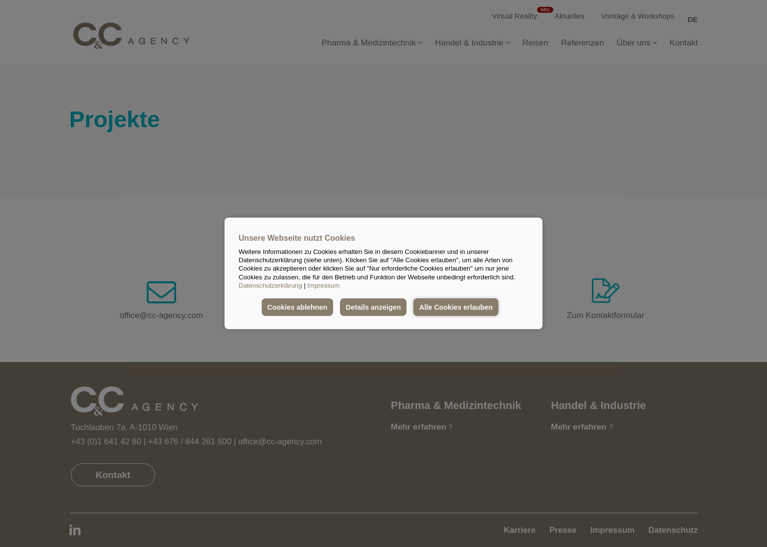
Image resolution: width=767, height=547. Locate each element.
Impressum (323, 285)
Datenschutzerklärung (270, 285)
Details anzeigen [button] (373, 307)
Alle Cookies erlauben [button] (456, 307)
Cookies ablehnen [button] (297, 307)
